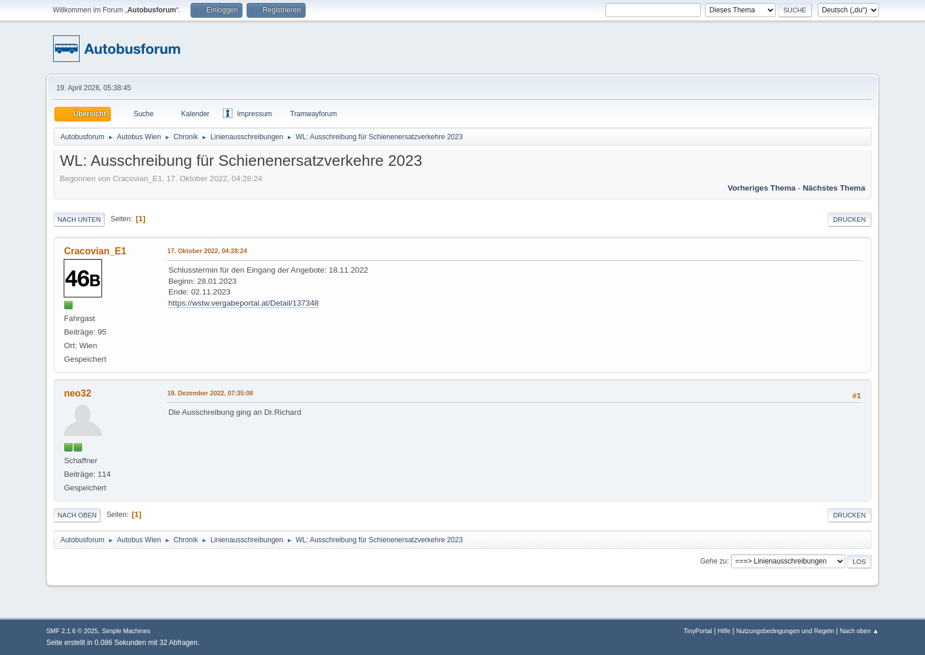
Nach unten (78, 219)
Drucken (849, 219)
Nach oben (77, 515)
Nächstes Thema (834, 188)
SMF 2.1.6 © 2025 (72, 630)
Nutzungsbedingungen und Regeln (785, 630)
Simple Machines (126, 630)
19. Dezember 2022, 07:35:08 (210, 393)
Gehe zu (713, 561)
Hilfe (724, 630)
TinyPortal (698, 630)
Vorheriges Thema (761, 188)
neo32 (77, 393)
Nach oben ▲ (859, 630)
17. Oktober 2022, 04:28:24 (207, 250)
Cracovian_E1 (95, 251)
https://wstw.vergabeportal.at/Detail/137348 (243, 303)
